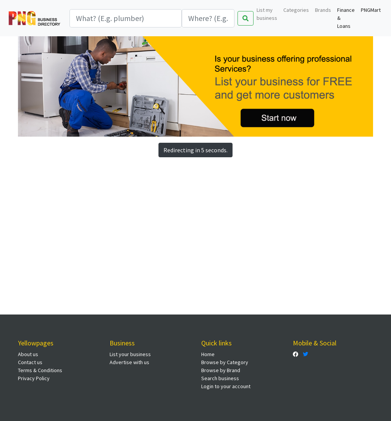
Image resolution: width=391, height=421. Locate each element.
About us (28, 354)
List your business (130, 354)
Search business (220, 378)
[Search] (125, 18)
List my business (267, 13)
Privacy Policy (34, 378)
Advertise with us (129, 362)
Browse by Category (224, 362)
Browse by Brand (220, 370)
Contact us (30, 362)
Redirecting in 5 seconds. (195, 150)
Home (208, 354)
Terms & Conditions (40, 370)
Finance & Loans (346, 17)
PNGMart (371, 9)
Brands (323, 9)
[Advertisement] (195, 216)
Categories (296, 9)
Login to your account (225, 386)
